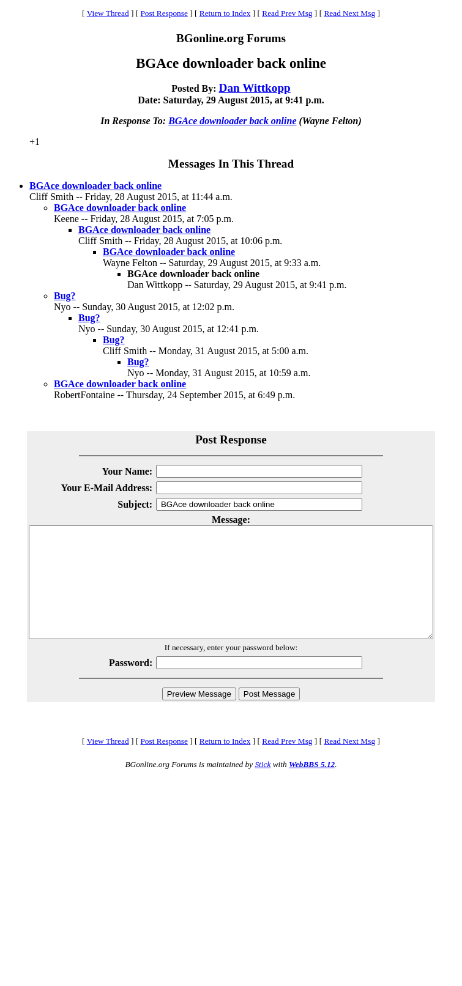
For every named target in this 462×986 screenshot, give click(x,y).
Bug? (65, 296)
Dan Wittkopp (255, 87)
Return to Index (225, 13)
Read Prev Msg (287, 13)
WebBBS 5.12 (312, 786)
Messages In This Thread (231, 163)
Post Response (163, 13)
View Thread (108, 13)
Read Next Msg (349, 13)
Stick (262, 786)
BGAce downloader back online (232, 121)
